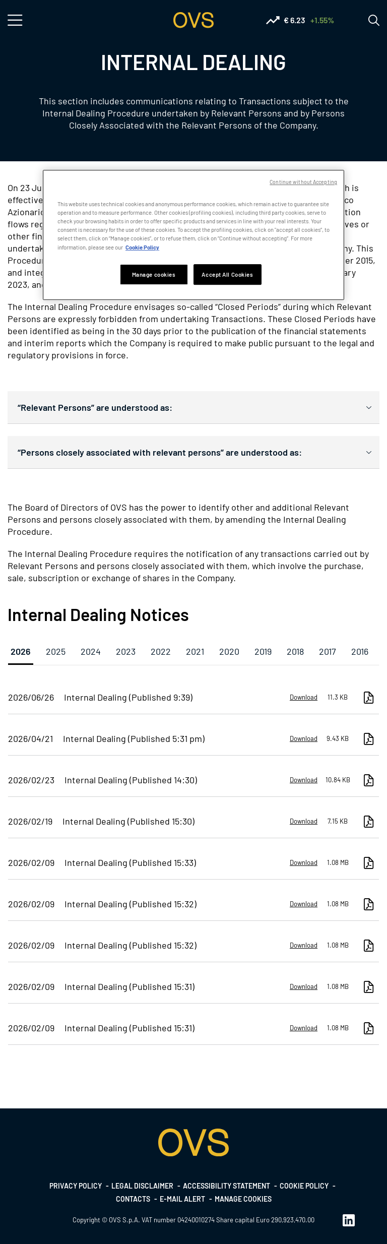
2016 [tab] (359, 651)
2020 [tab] (229, 651)
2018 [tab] (295, 651)
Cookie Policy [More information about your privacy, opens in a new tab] (142, 247)
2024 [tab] (91, 651)
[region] (193, 234)
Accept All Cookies (227, 274)
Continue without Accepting (303, 181)
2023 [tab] (126, 651)
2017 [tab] (327, 651)
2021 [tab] (195, 651)
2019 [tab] (263, 651)
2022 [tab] (161, 651)
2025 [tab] (56, 651)
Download (303, 697)
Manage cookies (243, 1199)
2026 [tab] (21, 651)
